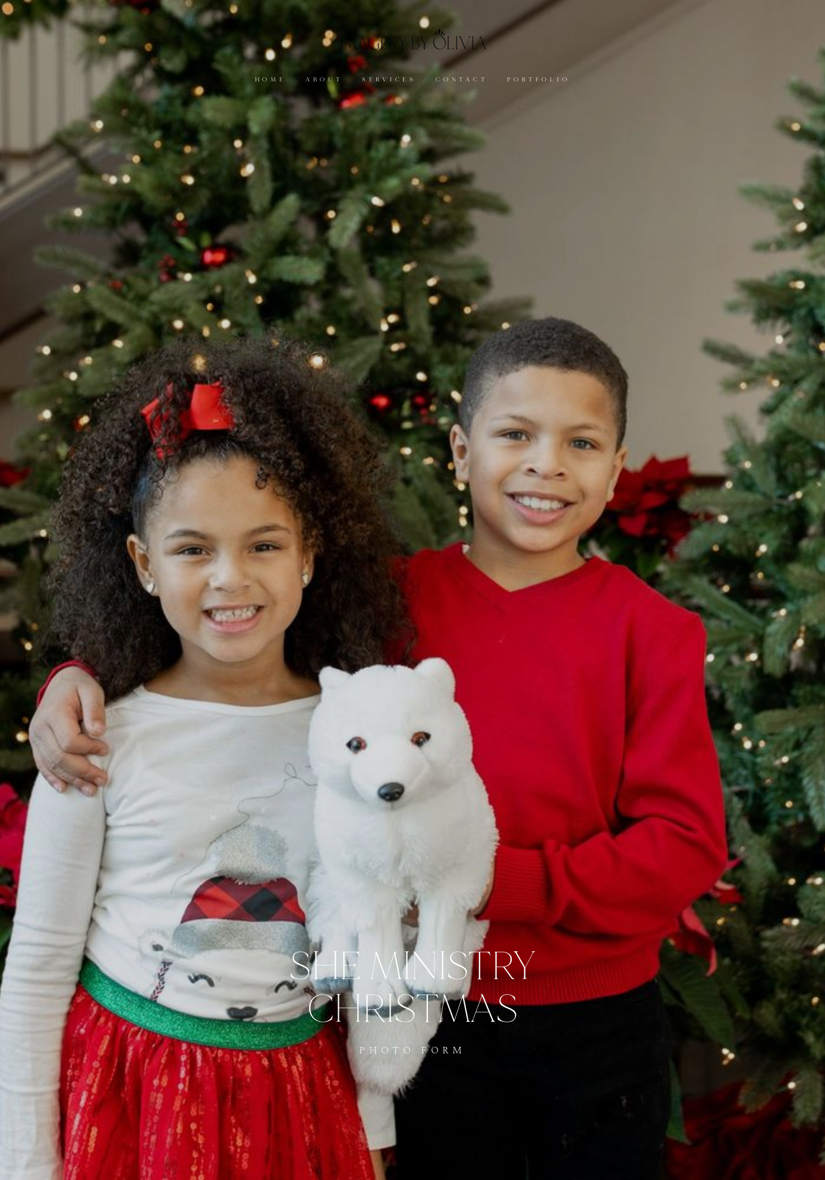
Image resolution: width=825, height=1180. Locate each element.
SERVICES (389, 80)
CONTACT (461, 80)
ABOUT (324, 80)
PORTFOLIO (539, 80)
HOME (270, 80)
